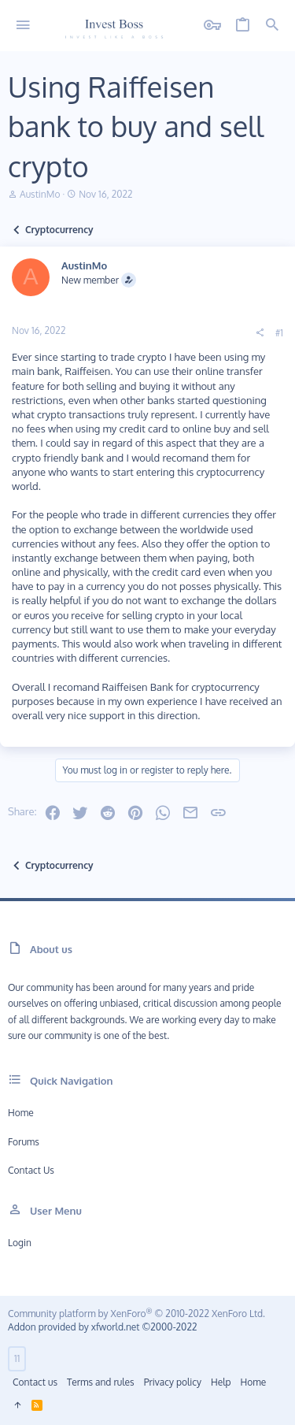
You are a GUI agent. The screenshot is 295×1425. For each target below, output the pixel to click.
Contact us (31, 1170)
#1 (279, 333)
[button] (23, 25)
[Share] (259, 333)
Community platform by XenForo (136, 1313)
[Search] (272, 25)
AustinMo (40, 194)
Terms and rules (101, 1382)
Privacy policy (172, 1382)
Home (21, 1113)
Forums (23, 1142)
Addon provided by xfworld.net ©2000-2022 (102, 1327)
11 (17, 1358)
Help (221, 1382)
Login (19, 1243)
